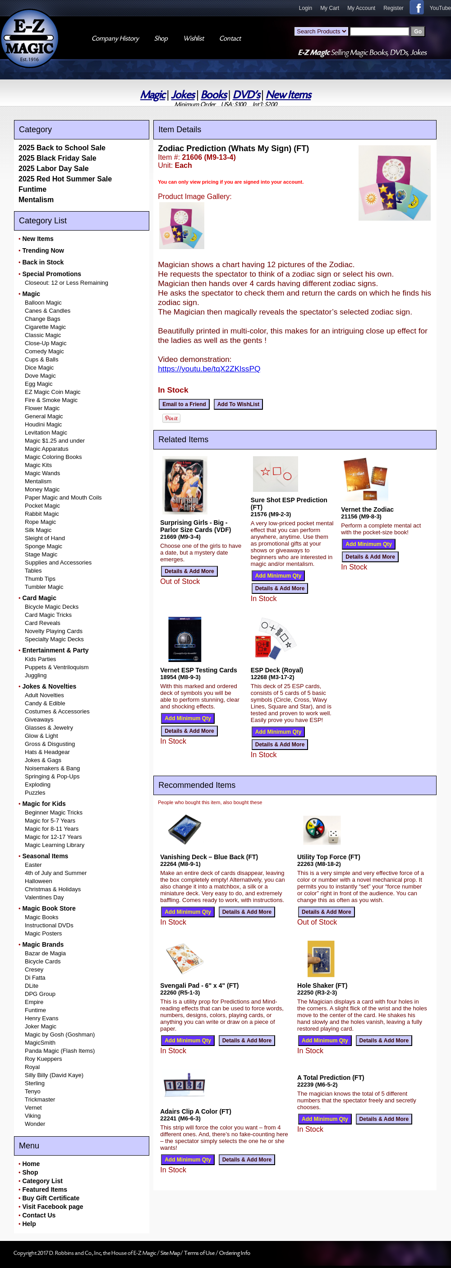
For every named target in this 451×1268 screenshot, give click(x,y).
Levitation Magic (46, 432)
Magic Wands (42, 473)
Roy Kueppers (43, 1058)
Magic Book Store (48, 908)
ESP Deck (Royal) (277, 670)
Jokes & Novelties (49, 686)
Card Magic (39, 598)
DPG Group (40, 993)
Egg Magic (38, 383)
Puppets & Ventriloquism (57, 667)
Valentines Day (44, 897)
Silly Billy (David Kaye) (54, 1075)
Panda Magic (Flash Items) (60, 1050)
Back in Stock (43, 262)
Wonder (35, 1123)
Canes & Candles (47, 310)
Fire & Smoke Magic (51, 400)
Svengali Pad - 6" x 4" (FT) (199, 985)
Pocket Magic (42, 505)
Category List (42, 1181)
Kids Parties (40, 659)
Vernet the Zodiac (367, 509)
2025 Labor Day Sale (53, 168)
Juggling (35, 675)
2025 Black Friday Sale (57, 158)
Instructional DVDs (49, 925)
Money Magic (42, 489)
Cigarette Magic (45, 327)
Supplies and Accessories (58, 562)
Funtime (32, 189)
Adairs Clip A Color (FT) (195, 1111)
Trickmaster (40, 1099)
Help (29, 1223)
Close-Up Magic (45, 343)
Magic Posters (43, 933)
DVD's (246, 95)
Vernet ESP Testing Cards (198, 670)
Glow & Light (41, 735)
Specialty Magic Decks (54, 639)
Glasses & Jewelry (49, 727)
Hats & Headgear (47, 752)
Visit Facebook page (52, 1206)
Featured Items (44, 1189)
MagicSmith (40, 1042)
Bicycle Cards (42, 961)
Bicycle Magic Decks (51, 606)
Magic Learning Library (54, 845)
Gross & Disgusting (50, 743)
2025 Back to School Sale (62, 148)
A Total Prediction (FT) (330, 1077)
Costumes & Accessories (57, 711)
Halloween (38, 881)
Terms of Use (200, 1253)
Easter (33, 864)
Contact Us (38, 1215)
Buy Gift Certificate (50, 1198)
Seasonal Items (45, 856)
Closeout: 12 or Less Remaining (66, 282)
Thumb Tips (40, 578)
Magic (152, 95)
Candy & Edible (45, 703)
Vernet (33, 1107)
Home (31, 1163)
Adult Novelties (44, 695)
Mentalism (36, 200)
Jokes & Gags (43, 760)
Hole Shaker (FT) (322, 985)
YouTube (440, 8)
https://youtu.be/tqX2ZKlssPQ (209, 368)
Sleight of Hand (45, 538)
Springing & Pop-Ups (52, 776)
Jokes (182, 95)
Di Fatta (35, 977)
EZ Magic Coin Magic (53, 392)
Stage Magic (41, 554)
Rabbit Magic (42, 513)
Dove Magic (40, 375)
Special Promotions (51, 274)
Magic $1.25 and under (55, 440)
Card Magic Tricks (48, 614)
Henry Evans (41, 1018)
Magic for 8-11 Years (51, 828)
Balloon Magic (43, 302)
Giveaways (39, 719)
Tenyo (33, 1091)
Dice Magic (39, 367)
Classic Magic (43, 335)
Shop (30, 1172)
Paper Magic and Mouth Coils (63, 497)
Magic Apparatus (47, 448)
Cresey (34, 969)
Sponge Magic (43, 546)
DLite (31, 985)
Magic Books (41, 917)
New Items (288, 95)
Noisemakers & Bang (52, 768)
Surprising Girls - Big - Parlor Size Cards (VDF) (195, 526)
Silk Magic (38, 530)
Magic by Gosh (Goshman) (60, 1034)
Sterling (35, 1083)
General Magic (44, 416)
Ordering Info (234, 1253)
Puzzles (35, 792)
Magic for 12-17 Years (53, 836)
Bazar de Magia (45, 953)
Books (213, 95)
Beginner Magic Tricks (54, 812)
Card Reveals (42, 623)
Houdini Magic (43, 424)
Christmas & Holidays (53, 889)
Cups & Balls (41, 359)
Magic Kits (38, 465)
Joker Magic (40, 1026)
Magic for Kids (43, 803)
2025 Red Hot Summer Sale (65, 179)
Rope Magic (40, 521)
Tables (33, 570)
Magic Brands (43, 944)
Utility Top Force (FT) (328, 857)
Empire (34, 1002)
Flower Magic (42, 408)
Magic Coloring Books (53, 457)
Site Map (170, 1253)
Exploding (38, 784)
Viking (33, 1115)
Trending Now (43, 250)
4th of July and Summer (56, 873)
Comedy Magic (44, 351)
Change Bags (42, 318)
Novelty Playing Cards (54, 631)
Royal (32, 1067)
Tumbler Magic (44, 586)
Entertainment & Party (55, 650)
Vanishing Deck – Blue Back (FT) (209, 857)
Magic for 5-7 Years (50, 820)
